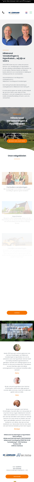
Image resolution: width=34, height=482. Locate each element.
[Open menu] (31, 12)
